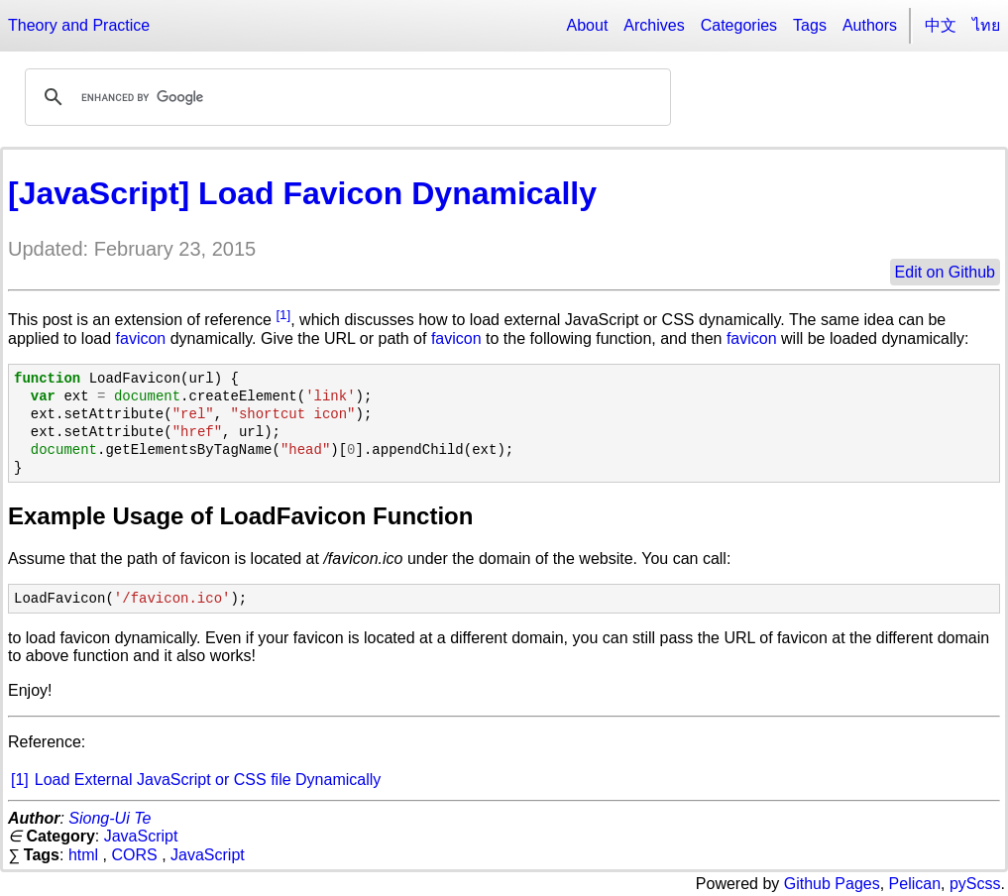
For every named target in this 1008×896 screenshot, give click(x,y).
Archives (653, 25)
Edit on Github (945, 272)
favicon (141, 338)
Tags (810, 25)
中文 (940, 25)
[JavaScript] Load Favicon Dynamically (302, 193)
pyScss (975, 883)
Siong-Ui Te (109, 818)
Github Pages (832, 883)
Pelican (915, 883)
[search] (345, 97)
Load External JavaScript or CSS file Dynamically (208, 779)
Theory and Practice (79, 25)
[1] (283, 314)
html (83, 854)
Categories (739, 25)
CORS (134, 854)
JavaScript (141, 836)
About (588, 25)
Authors (869, 25)
